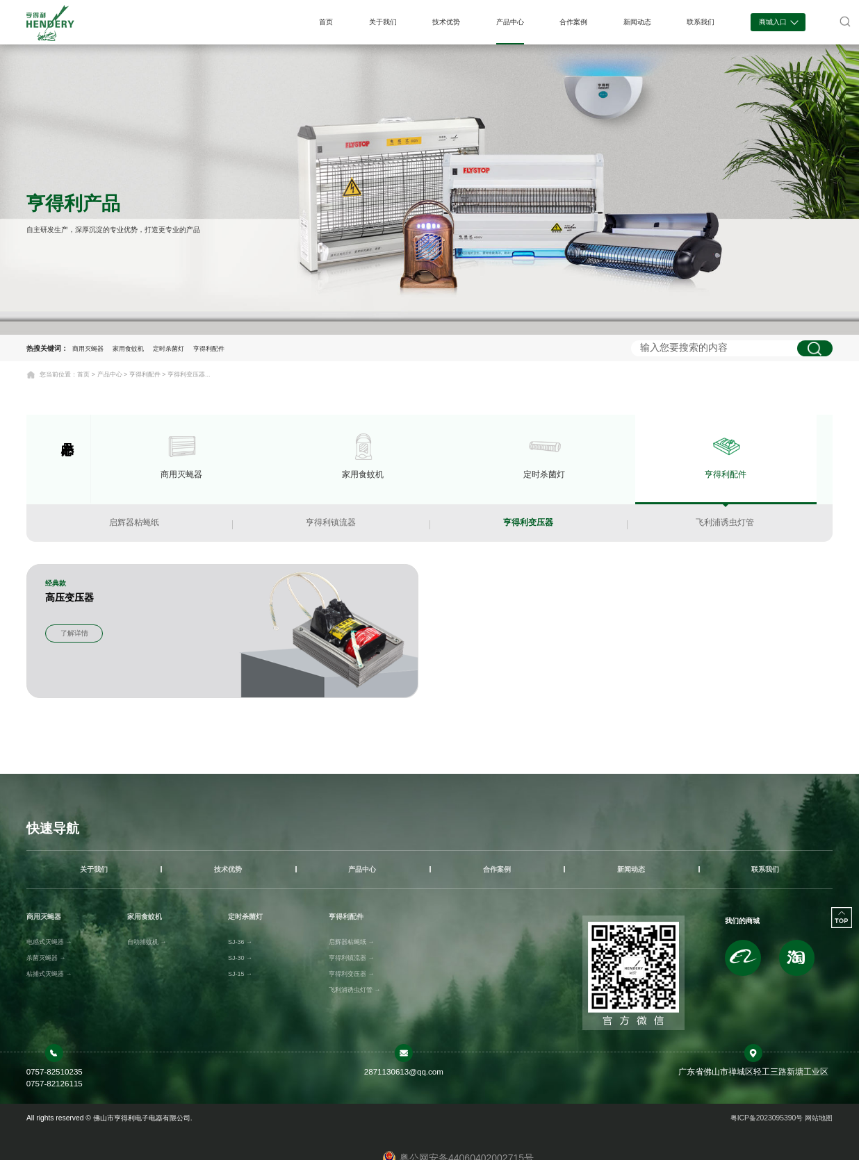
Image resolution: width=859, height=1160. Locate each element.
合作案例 (573, 22)
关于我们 (383, 22)
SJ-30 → (240, 957)
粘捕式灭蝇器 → (49, 973)
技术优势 (446, 22)
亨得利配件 (208, 348)
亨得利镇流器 (331, 522)
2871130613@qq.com (403, 1072)
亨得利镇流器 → (352, 957)
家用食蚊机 (128, 348)
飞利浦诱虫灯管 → (355, 989)
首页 (326, 22)
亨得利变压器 (528, 522)
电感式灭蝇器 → (49, 941)
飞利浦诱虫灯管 (725, 522)
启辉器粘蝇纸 (134, 522)
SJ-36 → (240, 941)
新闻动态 (637, 22)
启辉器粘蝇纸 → (352, 941)
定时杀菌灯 (168, 348)
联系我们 (700, 22)
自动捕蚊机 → (147, 941)
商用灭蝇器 (88, 348)
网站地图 (819, 1118)
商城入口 (778, 21)
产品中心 (510, 22)
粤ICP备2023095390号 (767, 1118)
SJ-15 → (240, 973)
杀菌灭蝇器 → (46, 957)
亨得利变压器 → (352, 973)
